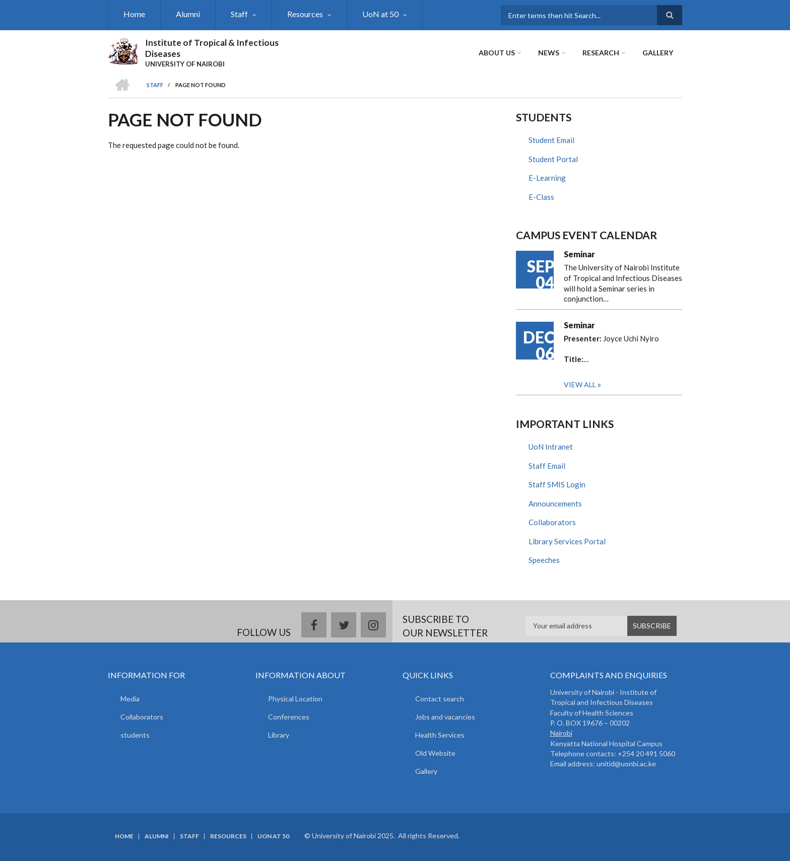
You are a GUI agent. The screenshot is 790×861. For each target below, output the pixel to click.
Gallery (657, 52)
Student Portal (553, 159)
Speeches (544, 559)
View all (580, 384)
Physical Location (295, 698)
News (548, 52)
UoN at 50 (380, 14)
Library (278, 735)
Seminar (579, 254)
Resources (305, 14)
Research (600, 52)
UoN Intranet (551, 446)
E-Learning (547, 177)
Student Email (551, 140)
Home (134, 14)
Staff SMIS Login (557, 484)
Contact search (439, 698)
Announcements (555, 503)
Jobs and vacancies (445, 716)
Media (130, 698)
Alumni (188, 14)
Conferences (288, 716)
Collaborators (552, 522)
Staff (239, 14)
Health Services (440, 735)
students (135, 735)
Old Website (435, 753)
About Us (497, 52)
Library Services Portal (567, 541)
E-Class (541, 196)
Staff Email (547, 465)
